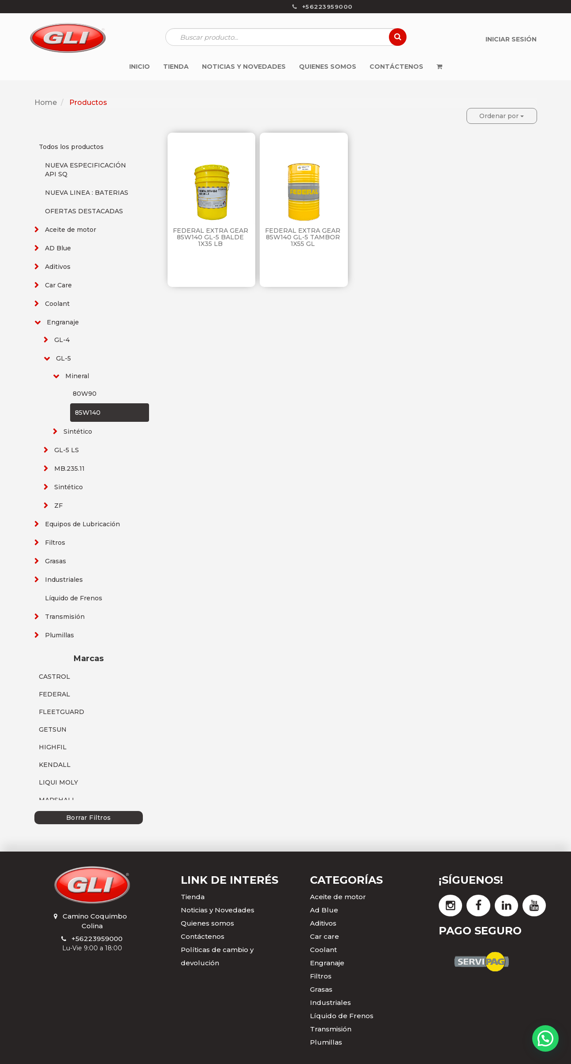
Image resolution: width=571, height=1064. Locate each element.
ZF (58, 506)
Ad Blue (324, 910)
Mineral (77, 376)
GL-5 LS (66, 450)
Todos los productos (71, 147)
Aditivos (58, 267)
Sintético (77, 431)
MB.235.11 (69, 468)
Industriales (64, 580)
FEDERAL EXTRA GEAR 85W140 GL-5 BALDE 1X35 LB (210, 237)
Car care (324, 936)
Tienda (193, 897)
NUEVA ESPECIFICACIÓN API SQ (85, 169)
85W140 (88, 413)
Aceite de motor (70, 230)
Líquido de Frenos (73, 598)
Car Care (58, 285)
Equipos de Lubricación (82, 524)
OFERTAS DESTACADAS (84, 211)
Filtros (55, 543)
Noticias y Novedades (217, 910)
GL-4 (62, 340)
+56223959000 (97, 938)
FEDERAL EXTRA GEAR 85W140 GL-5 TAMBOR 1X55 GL (302, 237)
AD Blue (58, 248)
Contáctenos (202, 936)
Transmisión (65, 617)
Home (45, 102)
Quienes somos (207, 923)
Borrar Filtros (88, 818)
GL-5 (63, 358)
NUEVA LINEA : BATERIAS (86, 193)
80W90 (85, 394)
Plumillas (59, 635)
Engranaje (63, 322)
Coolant (57, 304)
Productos (88, 102)
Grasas (55, 561)
